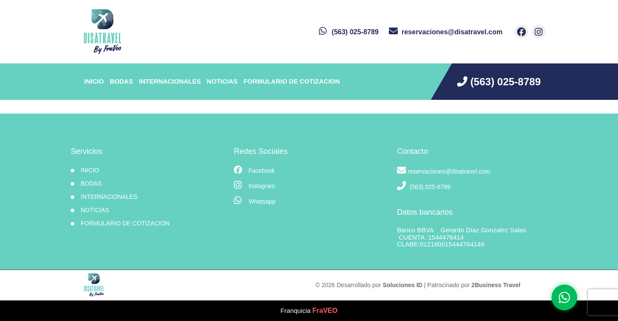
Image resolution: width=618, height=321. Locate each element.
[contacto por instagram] (538, 32)
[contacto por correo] (446, 32)
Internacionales (170, 81)
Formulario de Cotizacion (291, 81)
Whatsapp (255, 200)
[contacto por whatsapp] (349, 32)
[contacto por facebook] (521, 32)
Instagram (254, 184)
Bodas (121, 81)
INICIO (90, 170)
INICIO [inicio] (94, 81)
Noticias (222, 81)
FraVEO (325, 310)
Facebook (254, 170)
